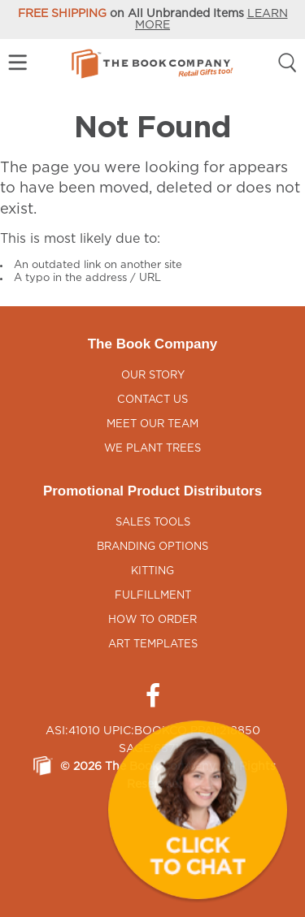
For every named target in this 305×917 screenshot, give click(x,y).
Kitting (152, 571)
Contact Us (152, 400)
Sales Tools (152, 522)
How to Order (152, 620)
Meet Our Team (152, 424)
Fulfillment (153, 595)
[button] (197, 809)
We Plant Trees (152, 448)
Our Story (153, 375)
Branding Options (152, 547)
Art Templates (153, 644)
